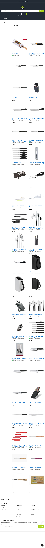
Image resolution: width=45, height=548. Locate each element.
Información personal (34, 520)
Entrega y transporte (19, 520)
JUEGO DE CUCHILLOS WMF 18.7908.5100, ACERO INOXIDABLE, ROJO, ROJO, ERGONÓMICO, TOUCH (19, 457)
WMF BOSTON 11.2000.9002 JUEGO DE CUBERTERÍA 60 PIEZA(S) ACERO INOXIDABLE (36, 233)
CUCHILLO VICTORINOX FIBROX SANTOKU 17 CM (36, 366)
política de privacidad (20, 537)
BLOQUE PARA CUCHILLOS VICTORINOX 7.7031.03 (36, 277)
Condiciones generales (19, 523)
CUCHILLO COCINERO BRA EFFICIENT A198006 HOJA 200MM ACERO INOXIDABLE (36, 76)
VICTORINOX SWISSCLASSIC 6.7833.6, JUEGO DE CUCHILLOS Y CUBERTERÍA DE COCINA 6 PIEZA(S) (36, 166)
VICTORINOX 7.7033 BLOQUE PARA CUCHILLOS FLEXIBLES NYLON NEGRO (36, 300)
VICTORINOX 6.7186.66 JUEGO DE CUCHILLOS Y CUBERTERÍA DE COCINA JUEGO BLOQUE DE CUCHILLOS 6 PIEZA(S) (36, 412)
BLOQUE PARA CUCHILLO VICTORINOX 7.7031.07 (19, 299)
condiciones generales (12, 537)
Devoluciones (18, 525)
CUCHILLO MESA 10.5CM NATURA (17, 53)
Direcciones (32, 527)
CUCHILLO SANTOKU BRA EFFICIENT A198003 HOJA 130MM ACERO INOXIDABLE (19, 76)
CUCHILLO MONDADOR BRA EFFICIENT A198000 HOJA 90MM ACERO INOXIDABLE (36, 54)
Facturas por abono (34, 525)
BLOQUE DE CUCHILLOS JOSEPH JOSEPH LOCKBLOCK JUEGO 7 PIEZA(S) (35, 98)
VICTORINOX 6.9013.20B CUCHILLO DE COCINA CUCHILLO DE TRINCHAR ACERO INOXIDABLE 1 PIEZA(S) (36, 390)
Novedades (2, 520)
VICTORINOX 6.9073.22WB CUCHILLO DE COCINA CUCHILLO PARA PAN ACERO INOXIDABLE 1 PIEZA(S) (19, 412)
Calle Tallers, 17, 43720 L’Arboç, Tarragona (22, 1)
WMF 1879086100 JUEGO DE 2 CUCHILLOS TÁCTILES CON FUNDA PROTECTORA (18, 233)
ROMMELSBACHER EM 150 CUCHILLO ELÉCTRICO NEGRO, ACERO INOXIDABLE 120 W (36, 188)
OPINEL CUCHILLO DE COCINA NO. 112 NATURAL (19, 478)
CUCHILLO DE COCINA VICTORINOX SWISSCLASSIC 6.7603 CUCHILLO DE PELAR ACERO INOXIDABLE (19, 143)
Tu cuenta (33, 518)
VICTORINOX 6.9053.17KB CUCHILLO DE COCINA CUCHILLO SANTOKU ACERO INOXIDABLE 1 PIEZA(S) (19, 390)
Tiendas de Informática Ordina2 (21, 530)
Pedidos (32, 523)
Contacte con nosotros (19, 527)
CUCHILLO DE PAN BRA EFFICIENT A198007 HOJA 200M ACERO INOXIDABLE (19, 98)
